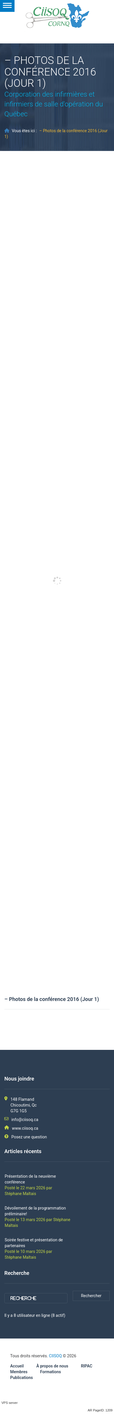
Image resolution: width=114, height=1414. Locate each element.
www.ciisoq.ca (25, 1128)
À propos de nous (52, 1366)
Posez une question (29, 1137)
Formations (50, 1371)
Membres (18, 1371)
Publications (21, 1377)
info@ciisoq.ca (24, 1119)
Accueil (17, 1366)
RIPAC (86, 1366)
